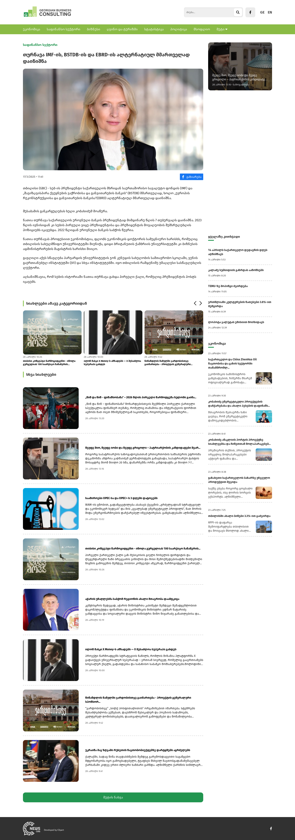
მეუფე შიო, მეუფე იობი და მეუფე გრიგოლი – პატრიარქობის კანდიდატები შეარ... (142, 448)
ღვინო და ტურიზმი (122, 29)
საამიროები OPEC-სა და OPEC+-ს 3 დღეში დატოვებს (121, 498)
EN (270, 12)
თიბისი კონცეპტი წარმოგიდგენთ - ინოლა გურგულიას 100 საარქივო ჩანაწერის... (49, 363)
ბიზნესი (93, 29)
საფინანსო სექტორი (63, 29)
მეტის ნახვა (113, 797)
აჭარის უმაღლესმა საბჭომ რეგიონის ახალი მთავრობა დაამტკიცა (132, 599)
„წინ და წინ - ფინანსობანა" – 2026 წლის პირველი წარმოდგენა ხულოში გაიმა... (140, 397)
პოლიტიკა (178, 29)
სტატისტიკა (154, 29)
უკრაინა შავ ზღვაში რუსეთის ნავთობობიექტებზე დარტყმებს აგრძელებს (137, 750)
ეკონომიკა (31, 29)
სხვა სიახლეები (41, 374)
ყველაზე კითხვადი (224, 236)
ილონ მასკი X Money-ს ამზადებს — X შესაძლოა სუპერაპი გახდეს (112, 363)
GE (262, 12)
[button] (195, 303)
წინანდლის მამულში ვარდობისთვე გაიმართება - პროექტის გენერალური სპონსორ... (167, 363)
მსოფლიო (202, 29)
